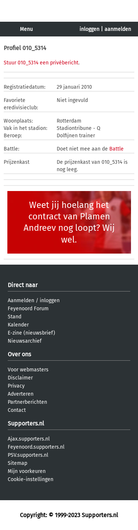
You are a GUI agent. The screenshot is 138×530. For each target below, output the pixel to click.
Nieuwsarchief (25, 341)
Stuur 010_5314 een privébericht (41, 63)
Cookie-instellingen (30, 479)
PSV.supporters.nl (28, 455)
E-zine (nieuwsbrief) (31, 333)
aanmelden (118, 29)
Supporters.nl (26, 423)
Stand (14, 317)
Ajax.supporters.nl (29, 439)
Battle (116, 149)
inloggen (89, 29)
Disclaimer (20, 378)
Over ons (19, 354)
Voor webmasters (28, 370)
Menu (26, 29)
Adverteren (20, 394)
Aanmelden (21, 300)
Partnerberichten (27, 402)
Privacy (16, 386)
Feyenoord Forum (28, 308)
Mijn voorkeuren (27, 471)
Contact (17, 410)
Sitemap (17, 463)
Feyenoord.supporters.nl (36, 447)
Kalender (18, 325)
